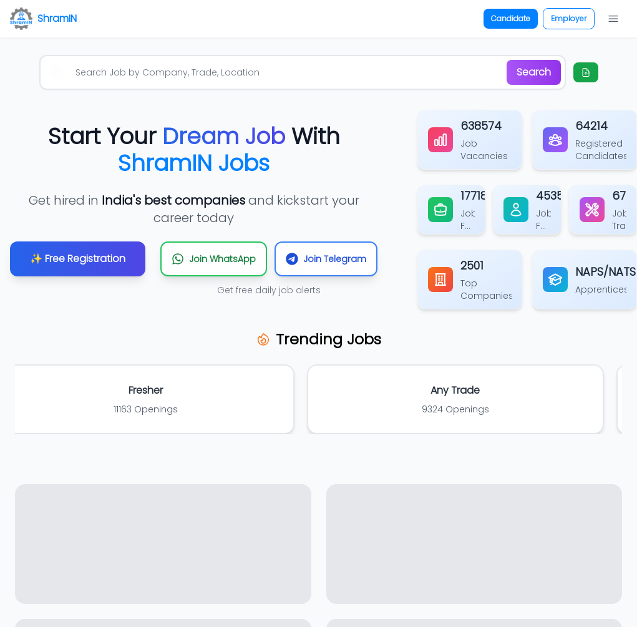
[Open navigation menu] (613, 18)
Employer (568, 18)
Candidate (510, 18)
